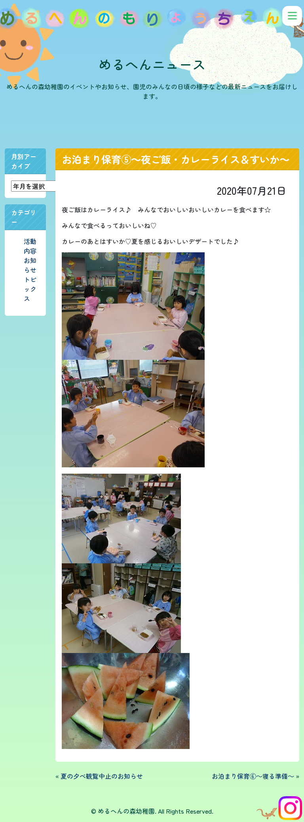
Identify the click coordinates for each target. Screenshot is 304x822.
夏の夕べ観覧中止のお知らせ (102, 776)
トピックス (30, 289)
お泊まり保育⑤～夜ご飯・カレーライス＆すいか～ (175, 159)
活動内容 (30, 245)
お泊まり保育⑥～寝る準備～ (253, 776)
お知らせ (30, 265)
